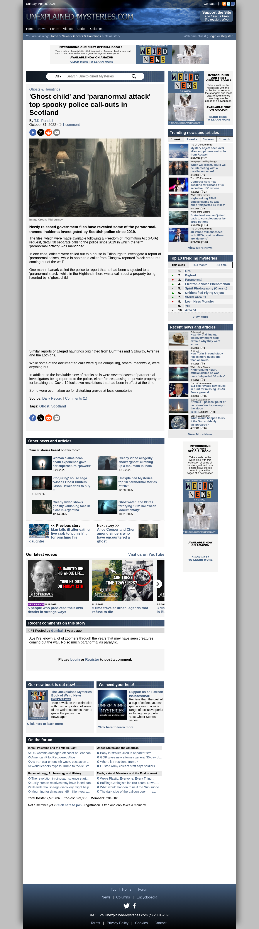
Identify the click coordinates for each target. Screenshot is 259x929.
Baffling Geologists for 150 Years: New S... (129, 783)
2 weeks (192, 139)
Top (114, 889)
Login (212, 36)
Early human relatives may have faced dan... (62, 783)
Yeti (188, 306)
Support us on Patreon (146, 692)
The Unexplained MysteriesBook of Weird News (71, 693)
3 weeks (208, 139)
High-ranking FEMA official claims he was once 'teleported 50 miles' (208, 202)
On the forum (40, 740)
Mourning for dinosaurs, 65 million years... (61, 791)
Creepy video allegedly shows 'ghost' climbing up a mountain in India (135, 462)
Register (227, 36)
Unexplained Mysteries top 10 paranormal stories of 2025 (137, 482)
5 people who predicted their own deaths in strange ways (55, 610)
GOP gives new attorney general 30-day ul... (131, 757)
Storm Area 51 (195, 297)
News (42, 29)
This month (199, 265)
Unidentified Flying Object (204, 292)
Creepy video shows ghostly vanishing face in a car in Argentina (71, 506)
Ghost (44, 406)
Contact (209, 3)
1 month (224, 139)
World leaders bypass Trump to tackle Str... (61, 766)
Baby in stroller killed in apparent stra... (127, 753)
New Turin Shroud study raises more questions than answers (207, 357)
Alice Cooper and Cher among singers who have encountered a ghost (116, 535)
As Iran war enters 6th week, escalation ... (60, 761)
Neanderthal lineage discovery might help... (62, 787)
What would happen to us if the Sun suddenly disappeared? (208, 421)
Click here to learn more (45, 723)
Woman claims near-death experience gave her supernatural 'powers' (72, 462)
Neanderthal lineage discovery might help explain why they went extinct (205, 339)
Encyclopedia (147, 897)
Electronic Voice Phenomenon (207, 284)
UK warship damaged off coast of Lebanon (61, 753)
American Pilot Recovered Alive (53, 757)
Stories (81, 29)
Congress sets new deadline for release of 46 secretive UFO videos (208, 185)
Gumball (57, 630)
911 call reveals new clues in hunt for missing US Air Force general (208, 389)
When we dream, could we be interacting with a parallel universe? (208, 168)
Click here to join (69, 805)
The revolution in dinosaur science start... (59, 778)
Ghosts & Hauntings (87, 36)
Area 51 (190, 310)
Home (30, 29)
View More (200, 316)
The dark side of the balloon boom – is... (128, 791)
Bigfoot (190, 275)
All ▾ (58, 76)
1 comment (69, 125)
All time (222, 265)
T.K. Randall (43, 121)
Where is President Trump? (119, 761)
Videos (68, 29)
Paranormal (193, 279)
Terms (95, 923)
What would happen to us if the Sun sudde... (131, 787)
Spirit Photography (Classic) (206, 288)
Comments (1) (76, 398)
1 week (175, 139)
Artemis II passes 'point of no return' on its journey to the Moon (208, 405)
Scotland (58, 406)
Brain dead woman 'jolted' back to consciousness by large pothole (208, 218)
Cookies (141, 923)
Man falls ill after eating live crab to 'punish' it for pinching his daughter (59, 535)
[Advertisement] (95, 314)
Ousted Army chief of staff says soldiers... (129, 766)
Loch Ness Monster (199, 301)
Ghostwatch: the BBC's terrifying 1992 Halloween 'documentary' (137, 506)
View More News (200, 248)
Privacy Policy (118, 923)
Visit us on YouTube (146, 554)
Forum (54, 29)
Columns (96, 29)
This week (178, 265)
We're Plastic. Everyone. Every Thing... (127, 778)
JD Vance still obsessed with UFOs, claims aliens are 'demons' (207, 235)
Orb (188, 271)
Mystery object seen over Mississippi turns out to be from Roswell (208, 151)
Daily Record (52, 398)
